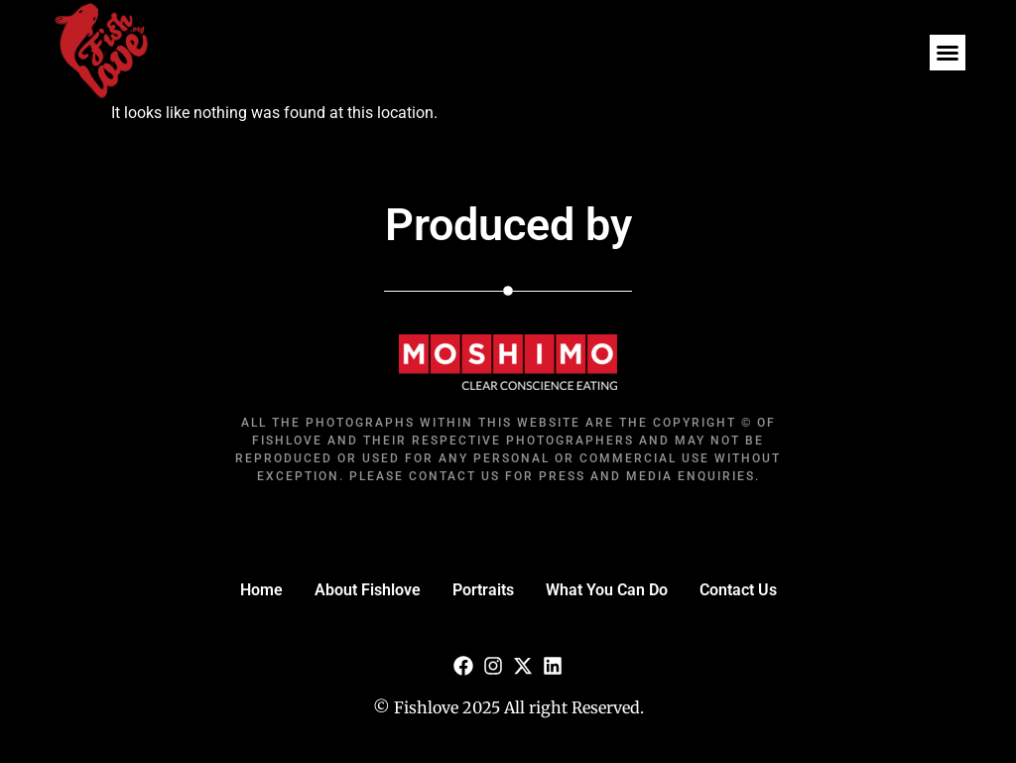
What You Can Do (607, 589)
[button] (947, 52)
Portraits (483, 589)
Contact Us (738, 589)
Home (261, 589)
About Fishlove (368, 589)
